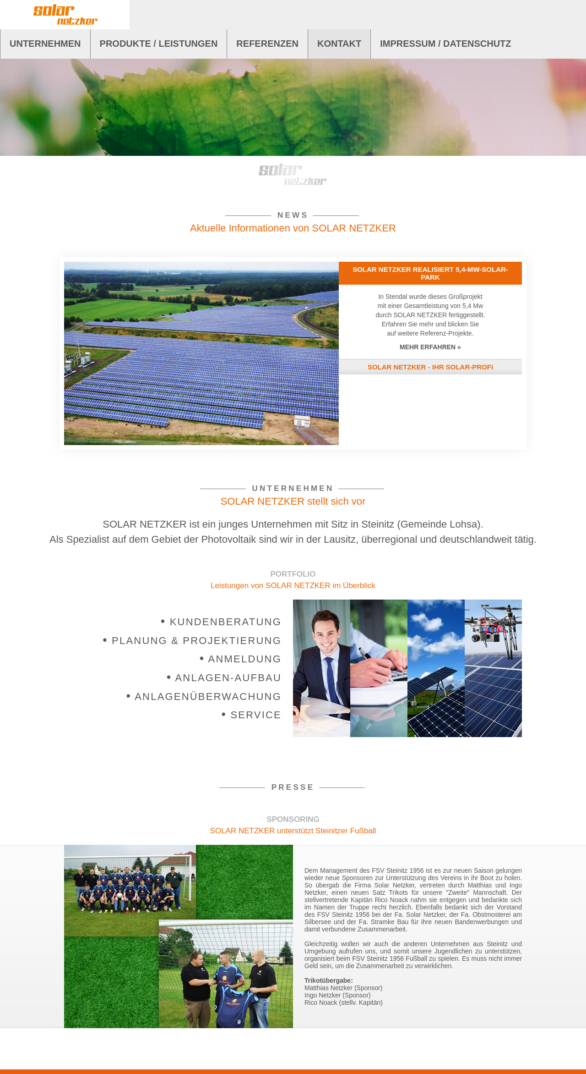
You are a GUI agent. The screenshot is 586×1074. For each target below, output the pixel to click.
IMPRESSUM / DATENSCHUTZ (445, 44)
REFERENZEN (267, 44)
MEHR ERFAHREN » (430, 347)
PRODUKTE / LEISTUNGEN (159, 44)
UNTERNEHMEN (45, 44)
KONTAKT (339, 44)
